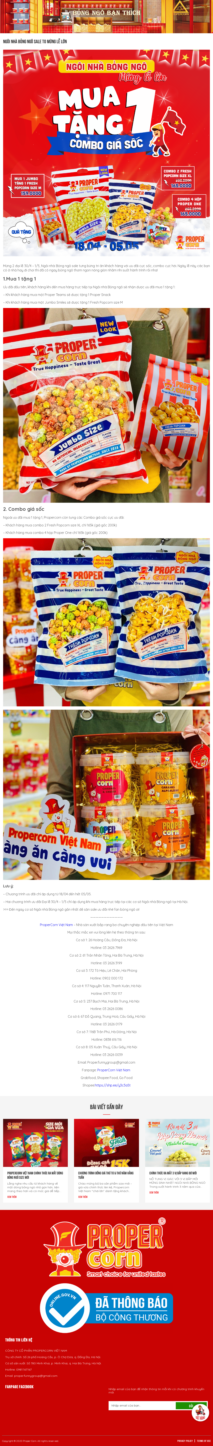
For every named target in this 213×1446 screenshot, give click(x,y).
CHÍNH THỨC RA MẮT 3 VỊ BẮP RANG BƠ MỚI (173, 1172)
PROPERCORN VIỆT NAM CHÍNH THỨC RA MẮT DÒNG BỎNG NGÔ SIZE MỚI (35, 1175)
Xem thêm (12, 1196)
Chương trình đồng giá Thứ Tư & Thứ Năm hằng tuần (106, 1175)
